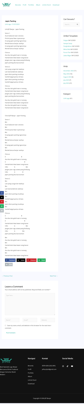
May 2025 (66, 74)
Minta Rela (66, 49)
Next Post (54, 276)
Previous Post (7, 276)
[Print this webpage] (9, 264)
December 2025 (68, 71)
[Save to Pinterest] (31, 260)
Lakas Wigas (67, 55)
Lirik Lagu (8, 24)
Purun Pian (67, 52)
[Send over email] (41, 260)
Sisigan (65, 40)
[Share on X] (21, 260)
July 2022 (66, 83)
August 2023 (67, 77)
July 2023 (66, 80)
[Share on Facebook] (10, 260)
